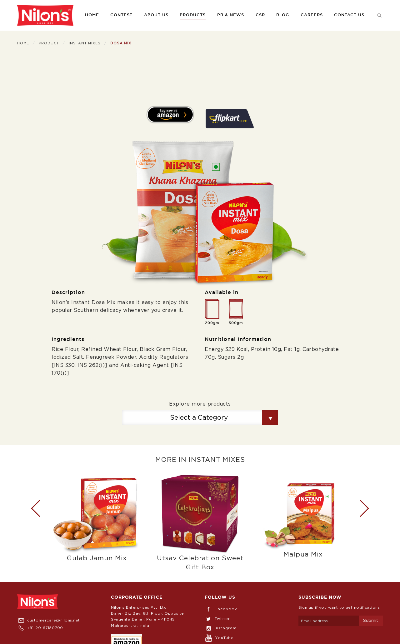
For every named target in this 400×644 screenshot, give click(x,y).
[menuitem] (45, 15)
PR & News (230, 15)
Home (92, 15)
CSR (260, 15)
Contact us (349, 15)
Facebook (221, 609)
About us (156, 15)
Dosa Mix (120, 43)
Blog (282, 15)
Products (193, 15)
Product (49, 43)
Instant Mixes (85, 43)
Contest (121, 15)
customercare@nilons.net (48, 620)
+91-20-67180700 (40, 628)
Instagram (221, 628)
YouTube (219, 638)
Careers (312, 15)
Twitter (217, 619)
